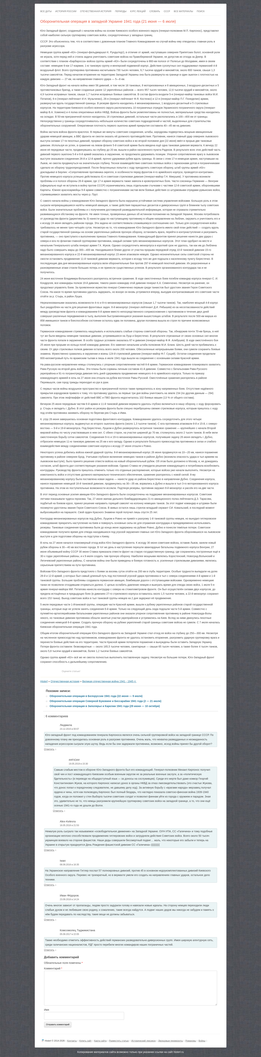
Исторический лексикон (143, 1041)
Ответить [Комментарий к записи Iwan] (49, 884)
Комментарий (53, 968)
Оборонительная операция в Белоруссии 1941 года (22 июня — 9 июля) (96, 696)
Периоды (121, 11)
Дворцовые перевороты (170, 1041)
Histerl (44, 681)
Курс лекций (138, 11)
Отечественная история (95, 11)
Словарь (154, 11)
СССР (167, 11)
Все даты (46, 11)
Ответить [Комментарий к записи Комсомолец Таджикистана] (49, 950)
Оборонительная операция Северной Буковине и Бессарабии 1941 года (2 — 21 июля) (105, 701)
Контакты (72, 1041)
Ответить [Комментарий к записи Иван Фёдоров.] (49, 919)
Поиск (201, 11)
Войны (201, 1041)
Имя (46, 1009)
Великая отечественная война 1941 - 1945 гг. (109, 681)
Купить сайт (85, 1041)
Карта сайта (100, 1041)
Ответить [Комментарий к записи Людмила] (49, 749)
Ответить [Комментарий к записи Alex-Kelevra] (49, 850)
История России (65, 11)
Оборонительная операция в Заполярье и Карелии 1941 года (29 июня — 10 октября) (105, 706)
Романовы (190, 1041)
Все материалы (183, 11)
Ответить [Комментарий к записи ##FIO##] (58, 810)
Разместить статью (119, 1041)
